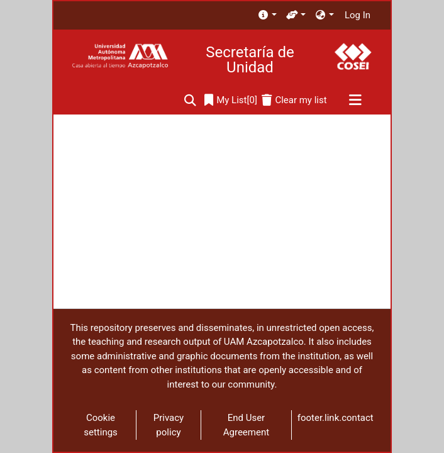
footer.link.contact (335, 417)
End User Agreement (246, 425)
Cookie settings (101, 425)
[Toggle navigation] (355, 100)
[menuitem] (267, 15)
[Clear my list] (294, 100)
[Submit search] (190, 100)
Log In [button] (358, 15)
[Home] (120, 56)
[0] (230, 100)
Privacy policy (168, 425)
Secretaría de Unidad (250, 60)
